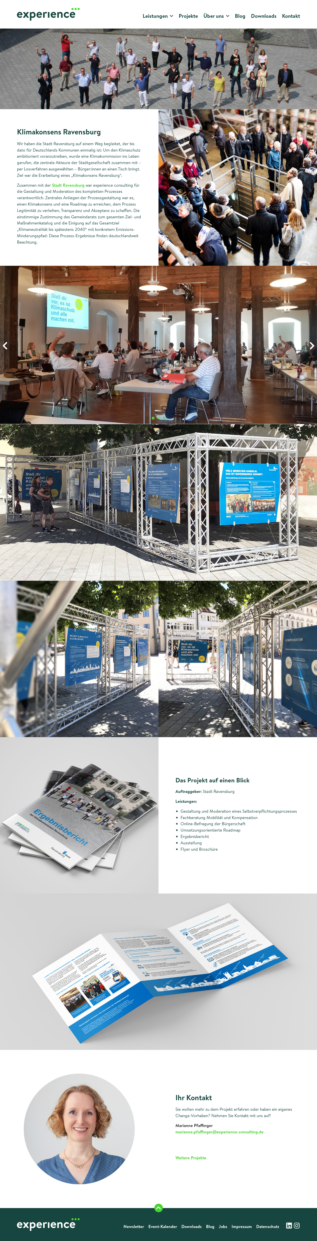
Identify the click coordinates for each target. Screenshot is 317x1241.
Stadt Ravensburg (68, 185)
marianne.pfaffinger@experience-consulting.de (219, 1132)
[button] (5, 345)
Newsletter (133, 1226)
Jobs (223, 1226)
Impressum (242, 1226)
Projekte (188, 16)
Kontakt (291, 16)
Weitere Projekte (190, 1158)
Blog (240, 16)
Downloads (263, 16)
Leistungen (158, 16)
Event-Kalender (162, 1226)
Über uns (216, 16)
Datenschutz (267, 1226)
